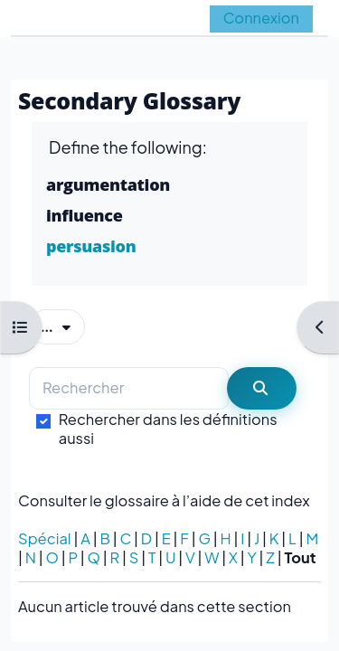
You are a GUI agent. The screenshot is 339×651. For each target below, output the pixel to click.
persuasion (91, 246)
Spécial (44, 538)
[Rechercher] (129, 388)
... (63, 325)
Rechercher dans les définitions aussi (168, 429)
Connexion (261, 17)
